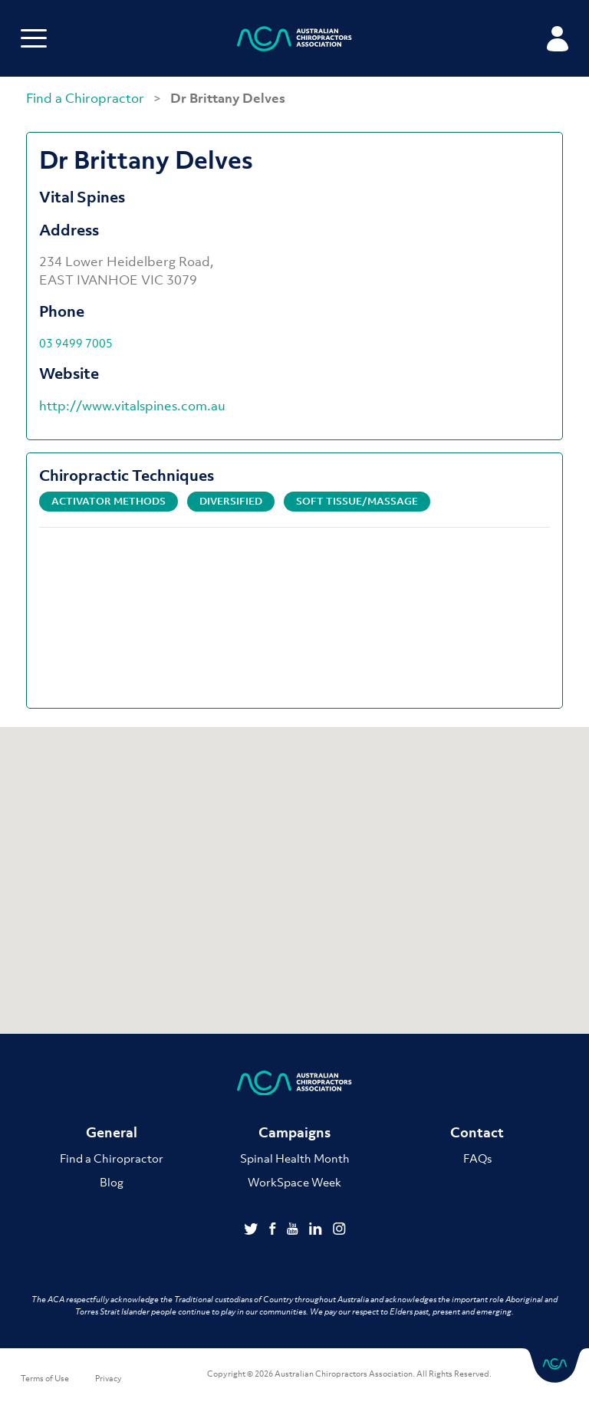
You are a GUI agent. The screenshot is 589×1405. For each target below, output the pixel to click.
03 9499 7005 (76, 342)
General (111, 1132)
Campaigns (294, 1132)
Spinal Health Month (295, 1158)
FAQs (477, 1158)
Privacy (108, 1378)
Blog (111, 1181)
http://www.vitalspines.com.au (132, 405)
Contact (477, 1132)
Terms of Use (45, 1378)
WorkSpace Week (294, 1181)
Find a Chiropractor (86, 98)
